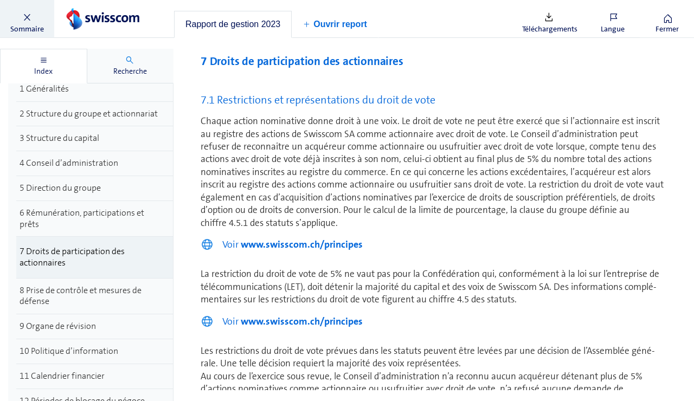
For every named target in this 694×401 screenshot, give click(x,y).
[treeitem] (95, 89)
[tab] (233, 24)
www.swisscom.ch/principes (302, 244)
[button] (27, 19)
